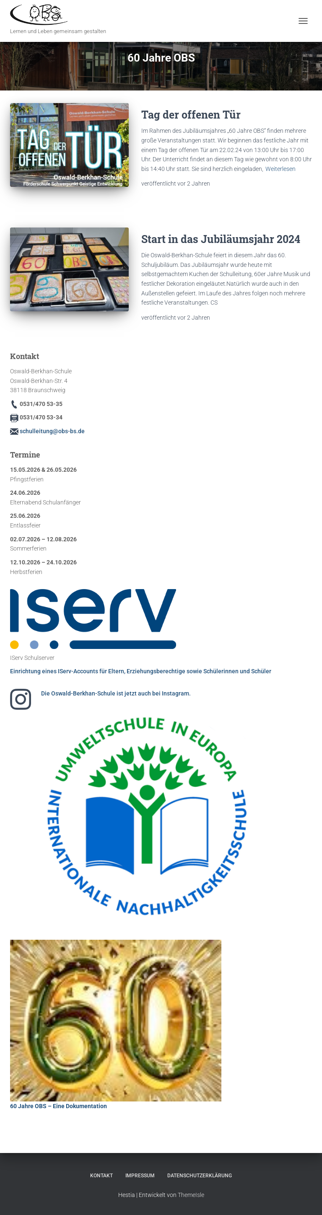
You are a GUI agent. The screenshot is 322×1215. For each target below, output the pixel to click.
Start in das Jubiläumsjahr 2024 (220, 239)
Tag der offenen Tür (191, 115)
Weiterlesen (280, 168)
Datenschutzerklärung (199, 1176)
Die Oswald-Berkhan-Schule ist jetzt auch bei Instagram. (116, 693)
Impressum (140, 1176)
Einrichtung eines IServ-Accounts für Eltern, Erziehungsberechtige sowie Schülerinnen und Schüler (140, 671)
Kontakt (101, 1176)
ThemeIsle (191, 1195)
